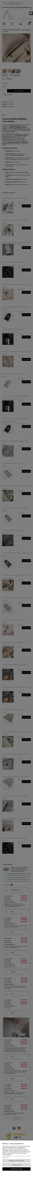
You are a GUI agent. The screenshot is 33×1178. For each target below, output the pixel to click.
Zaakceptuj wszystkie (16, 1169)
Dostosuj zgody (16, 1165)
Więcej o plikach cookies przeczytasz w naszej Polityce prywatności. (16, 1156)
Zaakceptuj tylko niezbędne (16, 1160)
